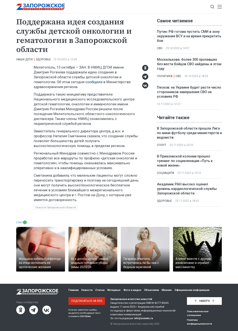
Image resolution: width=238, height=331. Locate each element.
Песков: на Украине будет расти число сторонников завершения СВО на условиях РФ (189, 92)
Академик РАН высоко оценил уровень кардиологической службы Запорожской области (187, 188)
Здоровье (43, 59)
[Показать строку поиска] (212, 7)
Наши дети (24, 59)
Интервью (114, 290)
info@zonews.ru (143, 318)
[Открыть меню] (220, 7)
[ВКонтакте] (145, 85)
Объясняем (151, 290)
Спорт (161, 145)
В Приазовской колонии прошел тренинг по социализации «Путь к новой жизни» (185, 160)
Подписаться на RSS (86, 301)
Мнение (167, 290)
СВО (159, 48)
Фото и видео (132, 290)
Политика (164, 76)
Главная (73, 290)
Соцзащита (165, 173)
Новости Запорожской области (55, 207)
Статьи (100, 290)
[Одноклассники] (145, 68)
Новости (87, 290)
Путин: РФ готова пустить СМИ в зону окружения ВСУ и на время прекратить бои (189, 36)
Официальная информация (192, 290)
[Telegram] (145, 77)
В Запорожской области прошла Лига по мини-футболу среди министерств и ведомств (189, 133)
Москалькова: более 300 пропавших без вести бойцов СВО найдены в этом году (189, 64)
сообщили (93, 82)
